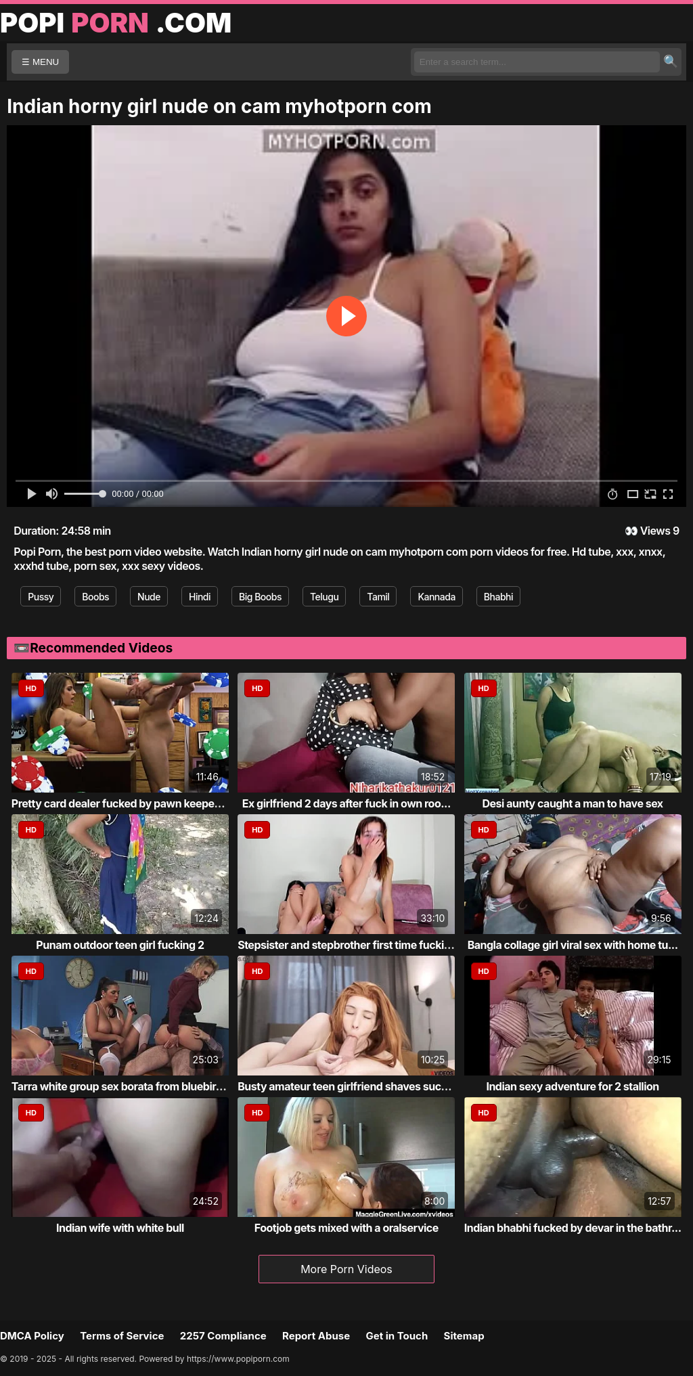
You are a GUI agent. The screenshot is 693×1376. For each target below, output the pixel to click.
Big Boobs (260, 596)
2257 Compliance (223, 1335)
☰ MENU (40, 62)
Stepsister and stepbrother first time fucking (347, 945)
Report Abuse (316, 1335)
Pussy (40, 596)
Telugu (324, 596)
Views (655, 530)
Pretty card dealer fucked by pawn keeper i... (122, 803)
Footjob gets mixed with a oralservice (346, 1228)
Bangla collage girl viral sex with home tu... (573, 945)
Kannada (436, 596)
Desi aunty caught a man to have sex (573, 803)
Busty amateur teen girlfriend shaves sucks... (350, 1086)
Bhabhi (498, 596)
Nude (148, 596)
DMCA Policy (32, 1335)
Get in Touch (396, 1335)
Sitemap (464, 1335)
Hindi (199, 596)
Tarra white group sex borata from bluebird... (122, 1086)
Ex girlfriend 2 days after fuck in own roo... (346, 803)
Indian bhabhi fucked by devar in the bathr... (572, 1228)
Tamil (378, 596)
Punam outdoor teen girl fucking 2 (120, 945)
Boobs (95, 596)
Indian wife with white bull (120, 1228)
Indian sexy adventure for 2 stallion (572, 1086)
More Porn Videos (346, 1269)
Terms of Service (122, 1335)
